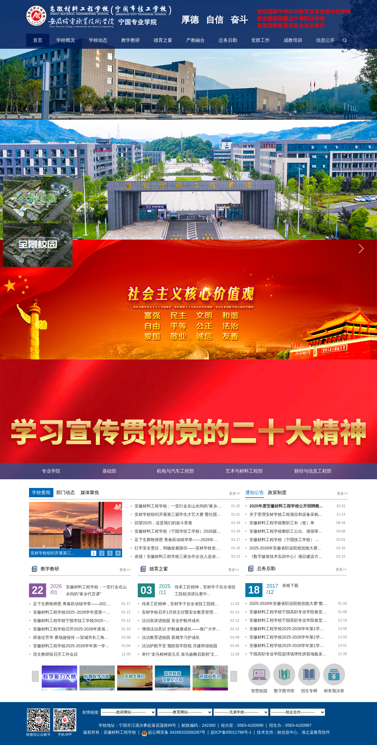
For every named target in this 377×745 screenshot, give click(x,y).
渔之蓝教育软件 (316, 732)
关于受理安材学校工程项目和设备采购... (285, 514)
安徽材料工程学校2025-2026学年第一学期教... (72, 645)
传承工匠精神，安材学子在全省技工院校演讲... (181, 603)
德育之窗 (163, 40)
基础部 (108, 471)
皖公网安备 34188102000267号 (173, 732)
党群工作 (260, 40)
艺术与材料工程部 (244, 471)
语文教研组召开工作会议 (55, 654)
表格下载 (290, 585)
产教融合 (195, 40)
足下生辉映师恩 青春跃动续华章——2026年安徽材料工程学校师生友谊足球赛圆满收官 (178, 539)
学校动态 (98, 40)
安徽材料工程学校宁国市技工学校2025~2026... (72, 620)
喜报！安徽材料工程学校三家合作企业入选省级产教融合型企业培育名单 (178, 556)
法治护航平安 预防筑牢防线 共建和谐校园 (179, 645)
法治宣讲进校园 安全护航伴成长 (171, 620)
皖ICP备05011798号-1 (231, 732)
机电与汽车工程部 (175, 471)
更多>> (234, 493)
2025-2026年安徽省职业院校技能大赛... (285, 548)
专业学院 (51, 471)
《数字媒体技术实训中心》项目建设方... (285, 556)
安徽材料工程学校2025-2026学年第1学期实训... (288, 628)
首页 (37, 40)
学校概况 (65, 40)
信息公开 (325, 40)
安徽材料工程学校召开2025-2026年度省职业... (72, 629)
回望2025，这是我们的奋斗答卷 (163, 522)
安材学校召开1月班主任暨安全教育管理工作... (181, 612)
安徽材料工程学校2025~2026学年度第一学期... (72, 612)
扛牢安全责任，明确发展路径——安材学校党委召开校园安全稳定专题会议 (178, 548)
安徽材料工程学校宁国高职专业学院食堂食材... (288, 612)
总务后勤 (228, 40)
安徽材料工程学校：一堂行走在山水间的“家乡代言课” (178, 506)
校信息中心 (287, 732)
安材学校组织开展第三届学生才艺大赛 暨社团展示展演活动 (178, 514)
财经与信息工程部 (312, 471)
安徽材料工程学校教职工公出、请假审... (285, 531)
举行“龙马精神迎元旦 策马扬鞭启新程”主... (180, 654)
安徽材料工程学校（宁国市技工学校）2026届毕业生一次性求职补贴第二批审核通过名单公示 (178, 531)
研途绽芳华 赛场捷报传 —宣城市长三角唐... (72, 637)
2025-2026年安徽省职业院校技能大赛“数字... (288, 603)
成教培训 (293, 40)
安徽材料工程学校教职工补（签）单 (281, 522)
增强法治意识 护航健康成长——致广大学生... (181, 629)
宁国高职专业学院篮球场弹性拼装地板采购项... (288, 654)
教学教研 (130, 40)
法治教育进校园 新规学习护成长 (171, 637)
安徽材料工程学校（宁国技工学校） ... (284, 539)
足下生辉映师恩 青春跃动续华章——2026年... (72, 603)
